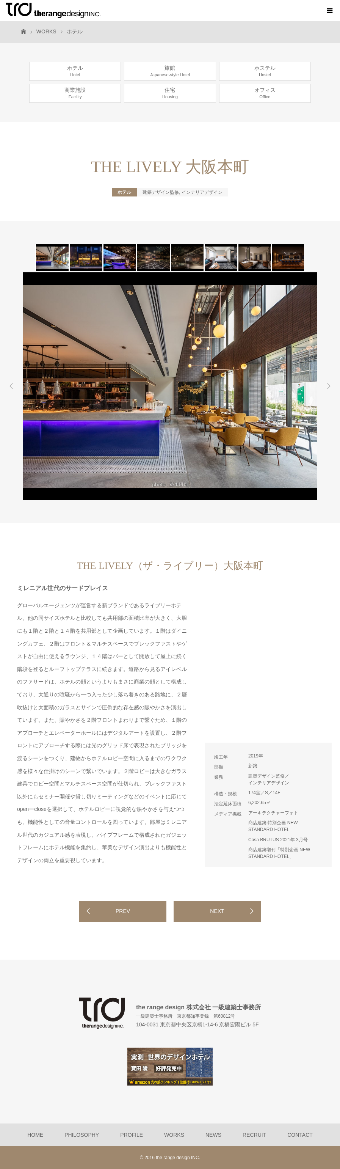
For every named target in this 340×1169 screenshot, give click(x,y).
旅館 (170, 71)
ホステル (265, 71)
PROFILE (131, 1135)
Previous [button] (11, 386)
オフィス (265, 93)
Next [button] (328, 386)
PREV (123, 911)
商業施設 (75, 93)
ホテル (75, 31)
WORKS (46, 31)
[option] (52, 257)
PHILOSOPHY (81, 1135)
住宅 (170, 93)
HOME (35, 1135)
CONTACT (300, 1135)
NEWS (213, 1135)
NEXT (217, 911)
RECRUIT (254, 1135)
